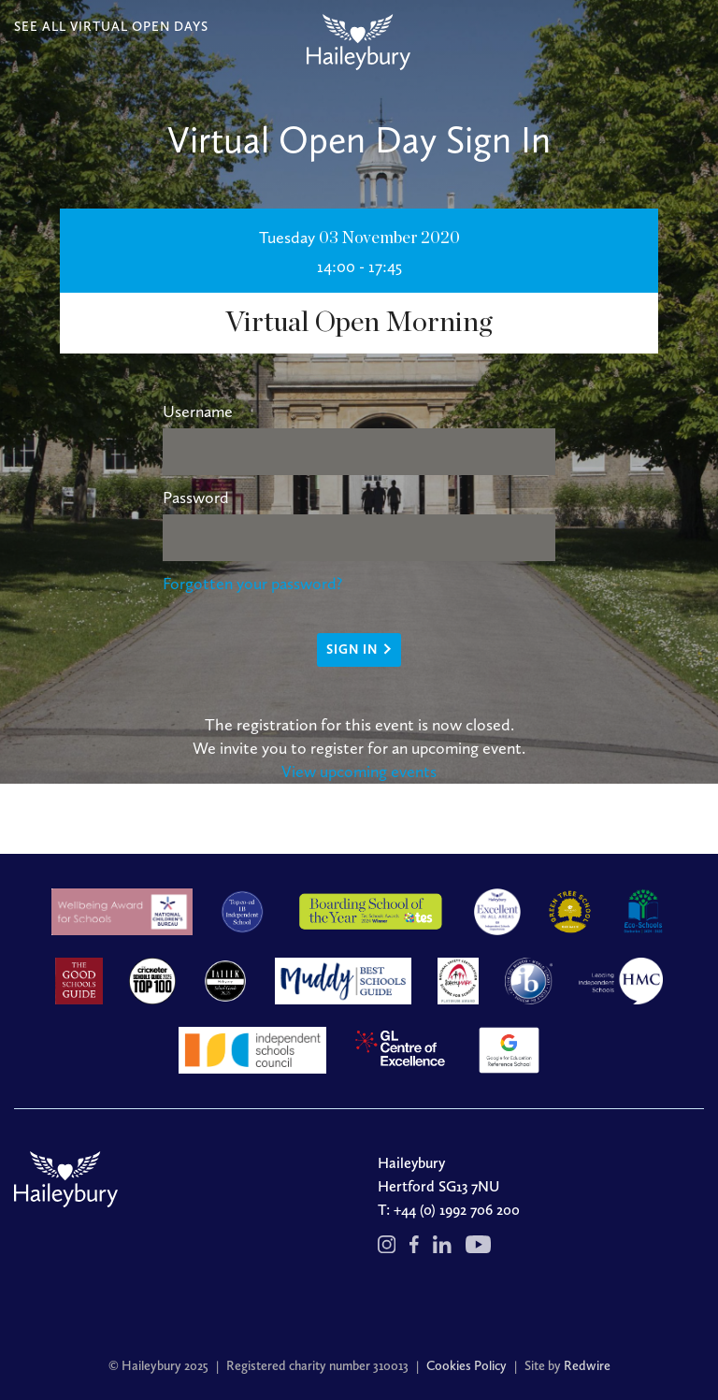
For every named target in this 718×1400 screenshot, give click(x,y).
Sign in (352, 649)
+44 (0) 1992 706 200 (457, 1210)
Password (196, 497)
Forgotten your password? (252, 583)
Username (198, 411)
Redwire (587, 1366)
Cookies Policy (466, 1366)
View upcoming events (359, 771)
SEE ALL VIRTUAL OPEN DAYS (111, 27)
